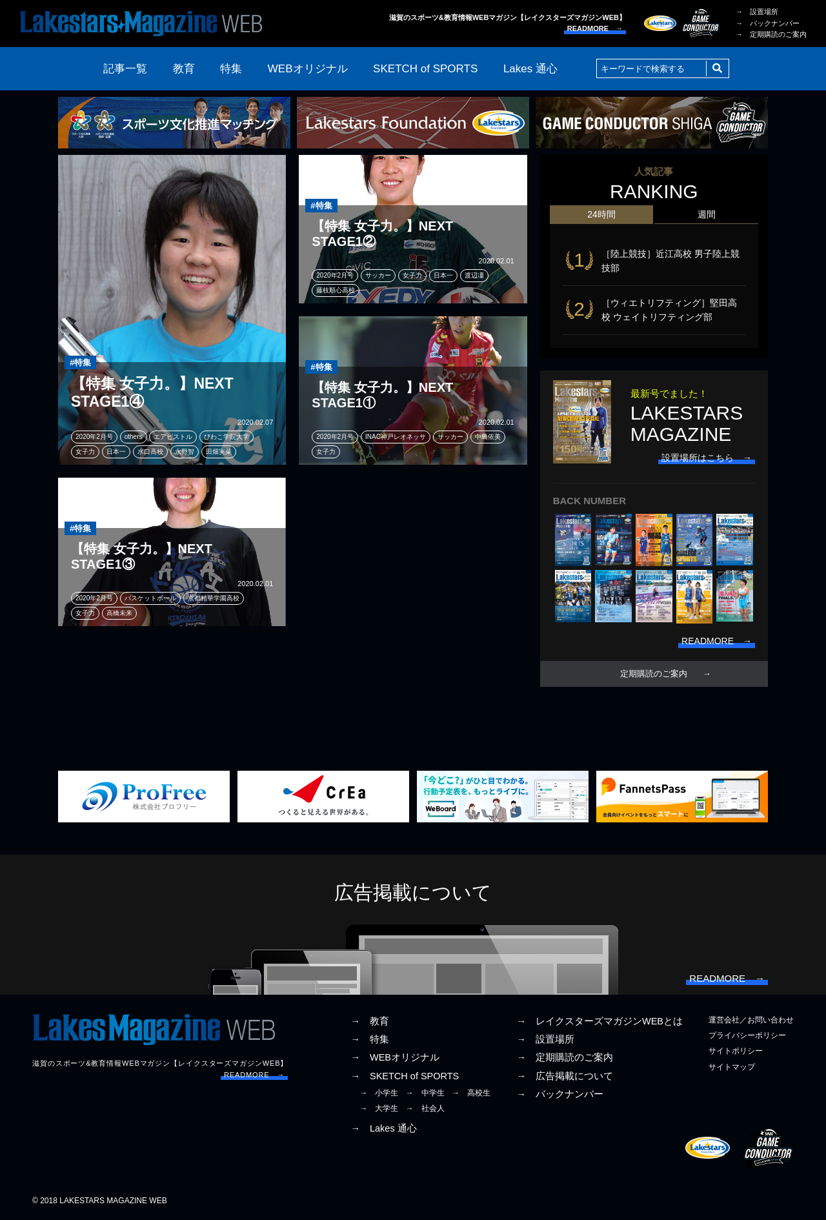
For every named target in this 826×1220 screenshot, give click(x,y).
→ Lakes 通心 (383, 1128)
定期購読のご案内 (653, 673)
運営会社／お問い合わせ (751, 1019)
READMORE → (595, 28)
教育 (184, 69)
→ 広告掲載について (564, 1076)
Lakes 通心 (530, 69)
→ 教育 (369, 1021)
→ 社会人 (425, 1108)
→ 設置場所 (757, 11)
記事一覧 (125, 69)
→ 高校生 (471, 1092)
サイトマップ (732, 1067)
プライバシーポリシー (747, 1035)
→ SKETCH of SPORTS (404, 1076)
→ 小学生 (378, 1092)
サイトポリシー (736, 1050)
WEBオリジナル (308, 69)
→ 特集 (369, 1039)
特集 (231, 69)
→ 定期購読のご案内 (771, 34)
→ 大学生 (378, 1108)
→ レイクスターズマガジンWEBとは (599, 1021)
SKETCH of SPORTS (425, 69)
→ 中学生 (425, 1092)
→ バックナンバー (768, 23)
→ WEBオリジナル (394, 1057)
